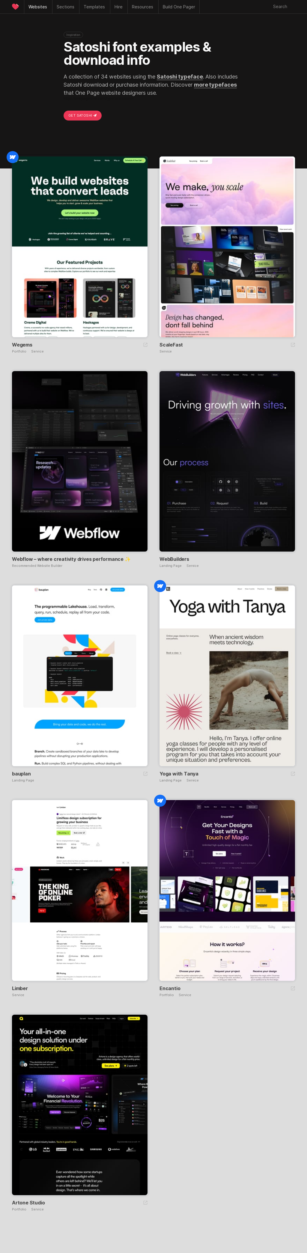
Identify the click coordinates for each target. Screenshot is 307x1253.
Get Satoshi (82, 115)
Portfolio (19, 351)
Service (37, 351)
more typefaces (215, 85)
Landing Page (170, 565)
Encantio (169, 988)
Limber (20, 988)
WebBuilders (174, 559)
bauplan (21, 774)
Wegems (22, 345)
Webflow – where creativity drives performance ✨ (71, 559)
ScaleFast (171, 345)
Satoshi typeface (180, 76)
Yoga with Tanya (178, 774)
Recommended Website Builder (37, 565)
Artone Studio (28, 1203)
